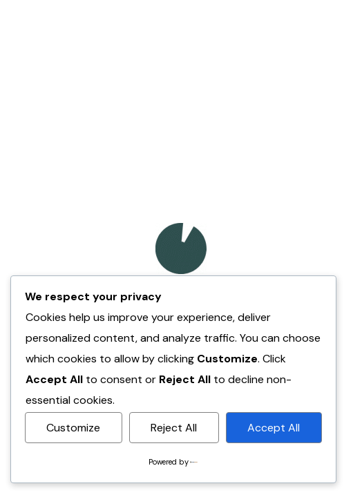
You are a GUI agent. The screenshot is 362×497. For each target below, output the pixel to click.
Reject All (174, 427)
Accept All (273, 427)
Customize (73, 427)
